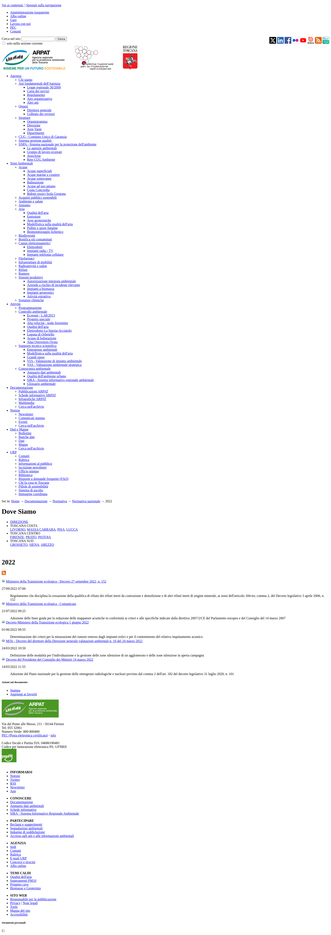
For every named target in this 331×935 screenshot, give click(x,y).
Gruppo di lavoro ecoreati (44, 152)
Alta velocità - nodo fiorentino (47, 323)
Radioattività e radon (33, 266)
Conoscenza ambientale (35, 368)
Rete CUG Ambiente (41, 159)
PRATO (31, 537)
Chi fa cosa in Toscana (34, 482)
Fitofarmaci (26, 258)
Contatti (15, 31)
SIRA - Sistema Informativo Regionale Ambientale (44, 813)
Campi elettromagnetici (34, 243)
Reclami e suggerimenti (26, 824)
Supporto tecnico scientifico (38, 346)
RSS (13, 783)
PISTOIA (44, 537)
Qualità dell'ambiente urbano (46, 376)
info (53, 735)
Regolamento (36, 95)
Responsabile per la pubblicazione (33, 899)
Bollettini (25, 433)
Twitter (15, 779)
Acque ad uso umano (41, 186)
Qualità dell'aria (38, 213)
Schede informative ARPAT (37, 395)
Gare (13, 20)
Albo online (18, 16)
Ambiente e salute (31, 201)
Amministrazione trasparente (29, 12)
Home (15, 501)
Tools (14, 907)
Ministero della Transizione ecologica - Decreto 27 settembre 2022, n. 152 (56, 581)
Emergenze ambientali (42, 349)
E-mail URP (18, 858)
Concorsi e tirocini (22, 862)
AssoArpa (34, 156)
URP (13, 452)
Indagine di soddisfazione (27, 832)
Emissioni (34, 216)
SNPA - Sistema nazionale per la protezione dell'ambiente (57, 144)
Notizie (15, 410)
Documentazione (21, 387)
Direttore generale (39, 110)
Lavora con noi (20, 24)
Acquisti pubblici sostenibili (38, 197)
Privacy (15, 903)
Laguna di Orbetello (40, 334)
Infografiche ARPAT (32, 399)
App (13, 791)
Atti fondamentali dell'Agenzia (39, 83)
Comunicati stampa (32, 418)
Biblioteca (26, 475)
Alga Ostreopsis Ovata (42, 342)
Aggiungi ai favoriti (23, 694)
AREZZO (47, 544)
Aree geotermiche (39, 220)
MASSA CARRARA (41, 529)
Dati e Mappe (19, 429)
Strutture (24, 118)
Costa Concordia (38, 190)
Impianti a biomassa (40, 289)
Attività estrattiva (39, 296)
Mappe (23, 444)
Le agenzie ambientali (42, 148)
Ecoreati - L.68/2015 (41, 315)
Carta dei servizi (38, 91)
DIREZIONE (19, 522)
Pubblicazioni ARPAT (33, 391)
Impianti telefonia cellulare (45, 254)
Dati (21, 441)
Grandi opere (36, 357)
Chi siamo (25, 80)
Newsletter (26, 414)
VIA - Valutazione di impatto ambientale (54, 361)
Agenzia (15, 76)
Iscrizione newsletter (33, 467)
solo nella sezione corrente (25, 43)
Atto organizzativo (39, 99)
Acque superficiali (39, 171)
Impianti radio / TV (40, 251)
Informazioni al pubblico (35, 463)
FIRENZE (17, 537)
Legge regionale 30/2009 (44, 87)
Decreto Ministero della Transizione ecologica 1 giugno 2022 (47, 622)
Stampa (15, 690)
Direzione (33, 125)
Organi (23, 106)
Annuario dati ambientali (44, 372)
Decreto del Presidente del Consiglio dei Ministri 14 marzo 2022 (49, 659)
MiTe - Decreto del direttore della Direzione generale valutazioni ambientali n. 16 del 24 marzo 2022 (74, 641)
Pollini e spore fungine (42, 228)
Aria (21, 209)
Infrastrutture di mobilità (35, 262)
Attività (15, 304)
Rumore (24, 273)
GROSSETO (18, 544)
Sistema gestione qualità (35, 140)
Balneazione (35, 182)
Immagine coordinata (33, 494)
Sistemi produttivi (31, 277)
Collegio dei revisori (41, 114)
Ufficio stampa (29, 471)
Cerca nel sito (11, 39)
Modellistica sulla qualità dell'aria (50, 224)
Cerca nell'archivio (31, 406)
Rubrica (24, 460)
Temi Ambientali (21, 163)
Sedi (13, 847)
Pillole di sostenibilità (33, 486)
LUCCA (72, 529)
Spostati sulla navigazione (43, 5)
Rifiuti (23, 270)
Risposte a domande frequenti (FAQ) (43, 479)
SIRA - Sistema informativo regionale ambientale (60, 380)
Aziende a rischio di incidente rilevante (53, 285)
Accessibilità (19, 914)
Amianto (24, 205)
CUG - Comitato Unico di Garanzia (43, 137)
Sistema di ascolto (31, 490)
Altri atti (33, 102)
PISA (61, 529)
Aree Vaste (34, 129)
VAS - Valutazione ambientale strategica (54, 365)
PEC (13, 27)
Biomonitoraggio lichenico (45, 232)
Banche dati (27, 437)
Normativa (60, 501)
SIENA (34, 544)
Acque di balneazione (41, 338)
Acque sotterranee (39, 178)
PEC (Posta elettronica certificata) (25, 735)
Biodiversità (27, 235)
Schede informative (23, 809)
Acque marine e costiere (43, 175)
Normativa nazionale (86, 501)
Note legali (30, 903)
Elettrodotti (34, 247)
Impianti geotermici (40, 292)
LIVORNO (17, 529)
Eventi (23, 422)
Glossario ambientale (41, 384)
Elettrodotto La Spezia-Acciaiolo (49, 330)
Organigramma (37, 121)
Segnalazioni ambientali (26, 828)
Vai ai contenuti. (13, 5)
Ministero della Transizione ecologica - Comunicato (41, 604)
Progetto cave (19, 884)
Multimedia (26, 403)
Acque (23, 167)
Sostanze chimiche (31, 300)
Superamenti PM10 (23, 880)
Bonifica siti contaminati (35, 239)
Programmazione (30, 308)
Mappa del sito (20, 910)
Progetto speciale (38, 319)
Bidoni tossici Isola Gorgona (46, 194)
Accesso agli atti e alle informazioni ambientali (42, 836)
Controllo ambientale (33, 311)
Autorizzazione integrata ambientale (51, 281)
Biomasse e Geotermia (25, 888)
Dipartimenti (35, 133)
